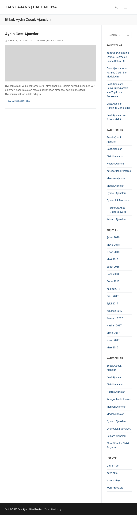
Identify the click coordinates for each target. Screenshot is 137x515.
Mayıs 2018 (113, 244)
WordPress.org (115, 487)
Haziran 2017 (114, 325)
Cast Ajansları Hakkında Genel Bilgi (118, 105)
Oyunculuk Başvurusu (119, 200)
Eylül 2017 (112, 303)
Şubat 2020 (113, 237)
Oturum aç (112, 465)
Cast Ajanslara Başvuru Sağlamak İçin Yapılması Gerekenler (117, 90)
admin (9, 41)
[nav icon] (125, 7)
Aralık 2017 (113, 281)
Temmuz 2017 (115, 318)
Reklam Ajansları (116, 219)
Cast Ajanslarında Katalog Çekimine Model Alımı (117, 72)
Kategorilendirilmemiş (119, 170)
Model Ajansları (115, 185)
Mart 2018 (112, 259)
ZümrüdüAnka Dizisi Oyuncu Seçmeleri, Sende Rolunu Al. (118, 57)
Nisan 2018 (113, 252)
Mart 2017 (112, 347)
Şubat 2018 (113, 266)
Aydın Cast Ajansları (22, 34)
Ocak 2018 (113, 274)
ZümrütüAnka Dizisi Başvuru (118, 209)
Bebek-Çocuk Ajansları (50, 41)
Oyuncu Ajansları (116, 193)
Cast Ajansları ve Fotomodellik (116, 117)
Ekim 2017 (113, 296)
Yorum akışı (113, 480)
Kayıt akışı (112, 473)
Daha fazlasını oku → (20, 101)
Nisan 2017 (113, 340)
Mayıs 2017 (113, 332)
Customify (56, 509)
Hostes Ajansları (116, 163)
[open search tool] (116, 7)
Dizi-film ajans (115, 156)
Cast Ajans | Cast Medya (31, 7)
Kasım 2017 (113, 288)
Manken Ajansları (116, 178)
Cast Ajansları (114, 148)
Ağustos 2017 (114, 310)
